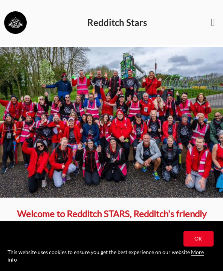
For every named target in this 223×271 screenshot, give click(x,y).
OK (198, 238)
